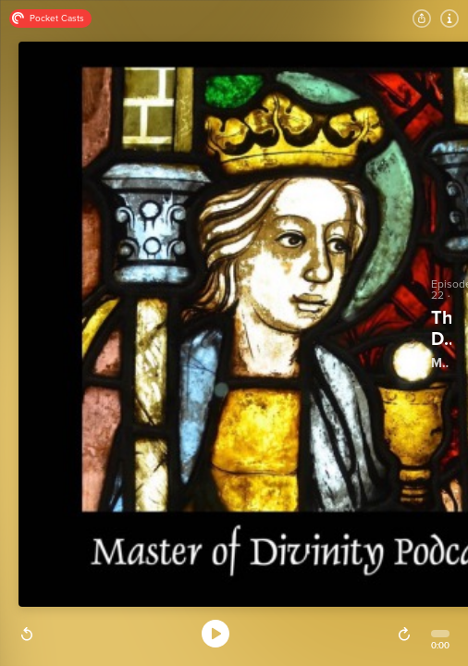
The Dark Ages (441, 329)
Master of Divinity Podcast (440, 363)
